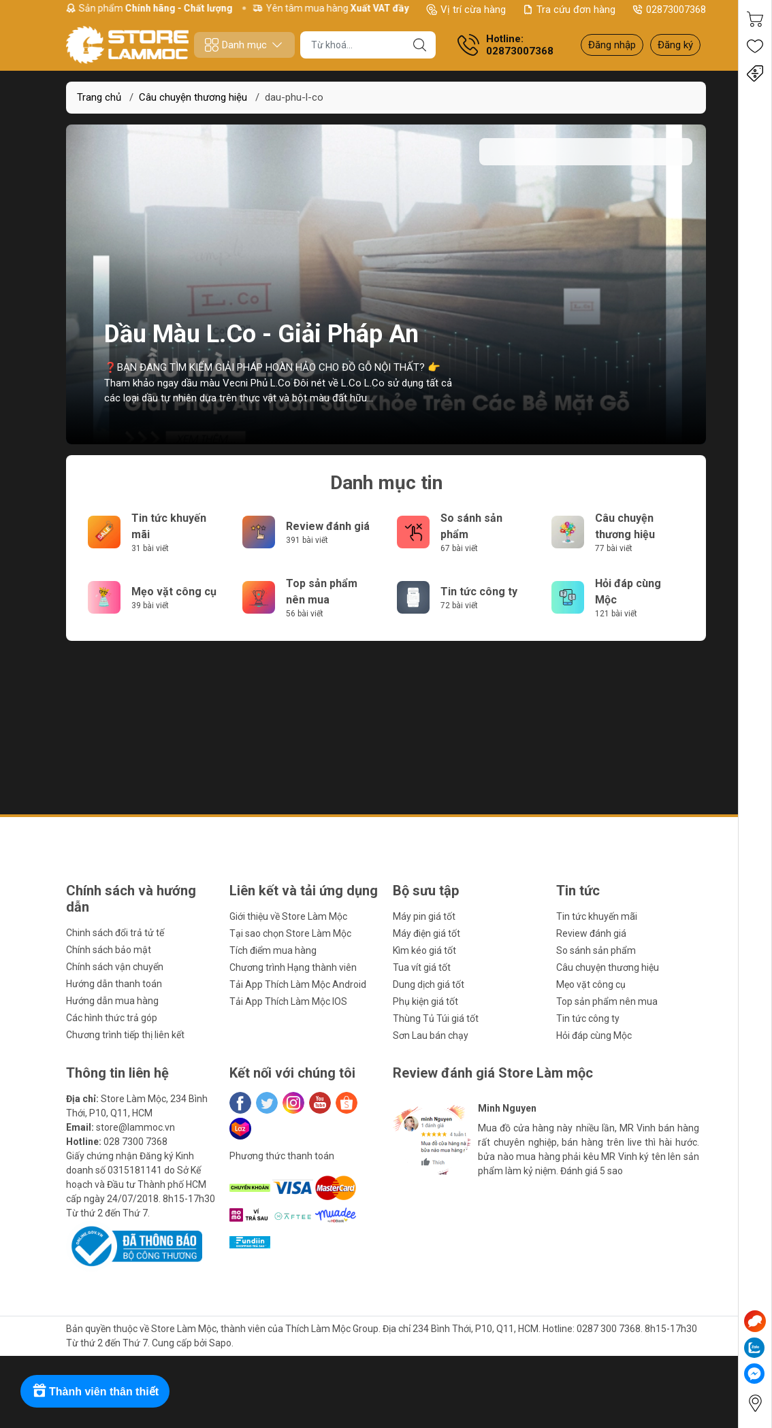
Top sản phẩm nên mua (607, 1001)
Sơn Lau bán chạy (430, 1035)
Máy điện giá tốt (426, 933)
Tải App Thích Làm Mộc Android (297, 984)
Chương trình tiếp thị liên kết (125, 1034)
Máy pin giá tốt (424, 916)
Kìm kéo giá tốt (424, 950)
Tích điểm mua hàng (273, 950)
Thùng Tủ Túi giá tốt (436, 1018)
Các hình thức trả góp (111, 1017)
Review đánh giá (328, 526)
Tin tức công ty (478, 591)
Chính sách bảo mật (108, 949)
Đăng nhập (612, 45)
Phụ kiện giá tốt (425, 1001)
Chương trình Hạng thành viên (293, 967)
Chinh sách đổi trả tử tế (115, 932)
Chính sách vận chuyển (114, 966)
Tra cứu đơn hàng (568, 9)
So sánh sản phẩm (596, 950)
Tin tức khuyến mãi (596, 916)
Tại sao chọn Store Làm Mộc (290, 933)
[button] (421, 1198)
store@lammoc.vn (135, 1127)
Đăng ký (675, 45)
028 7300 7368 (135, 1141)
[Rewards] (95, 1391)
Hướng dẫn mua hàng (112, 1000)
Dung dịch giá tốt (428, 984)
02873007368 (669, 9)
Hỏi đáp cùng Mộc (594, 1035)
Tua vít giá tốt (422, 967)
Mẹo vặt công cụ (173, 591)
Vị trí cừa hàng (466, 9)
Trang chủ (99, 97)
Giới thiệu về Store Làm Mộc (288, 916)
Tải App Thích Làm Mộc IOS (288, 1001)
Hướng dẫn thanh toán (114, 983)
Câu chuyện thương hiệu (193, 97)
